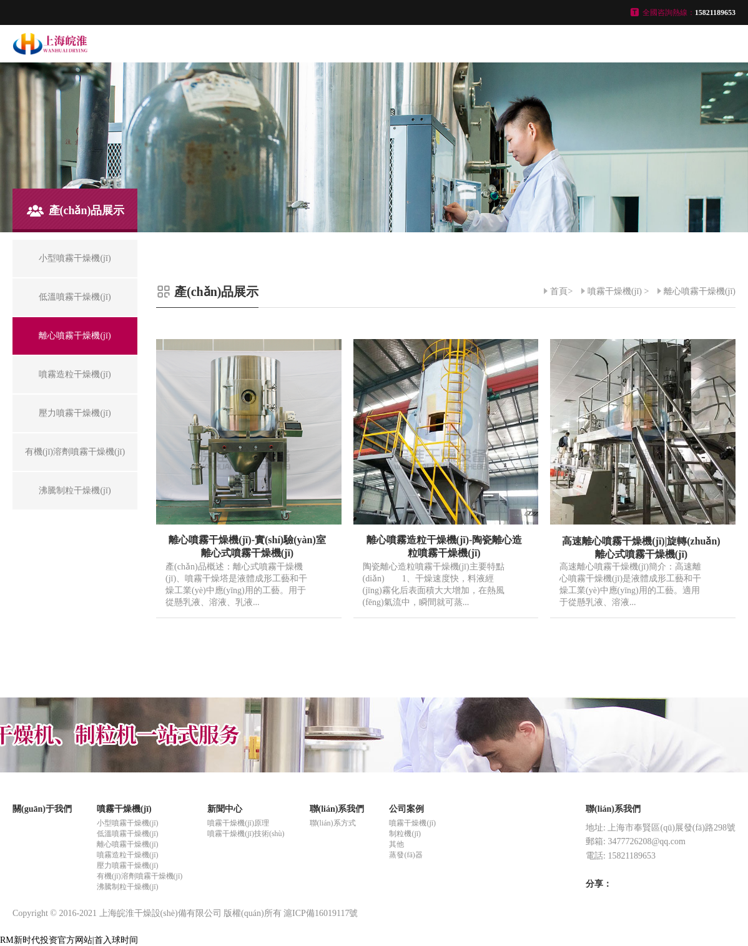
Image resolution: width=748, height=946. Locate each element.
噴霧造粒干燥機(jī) (128, 854)
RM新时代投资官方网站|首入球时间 (69, 940)
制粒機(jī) (405, 833)
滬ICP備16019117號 (320, 913)
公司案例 (406, 809)
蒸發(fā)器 (405, 854)
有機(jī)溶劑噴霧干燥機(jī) (139, 876)
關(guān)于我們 (42, 809)
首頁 (559, 291)
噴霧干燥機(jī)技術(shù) (245, 833)
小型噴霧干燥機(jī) (128, 823)
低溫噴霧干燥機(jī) (128, 833)
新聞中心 (224, 809)
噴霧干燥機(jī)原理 (238, 823)
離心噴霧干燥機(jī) (700, 291)
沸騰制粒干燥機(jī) (128, 886)
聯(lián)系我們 (337, 809)
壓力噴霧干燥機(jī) (128, 865)
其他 (396, 844)
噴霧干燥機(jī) (615, 291)
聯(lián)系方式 (333, 823)
